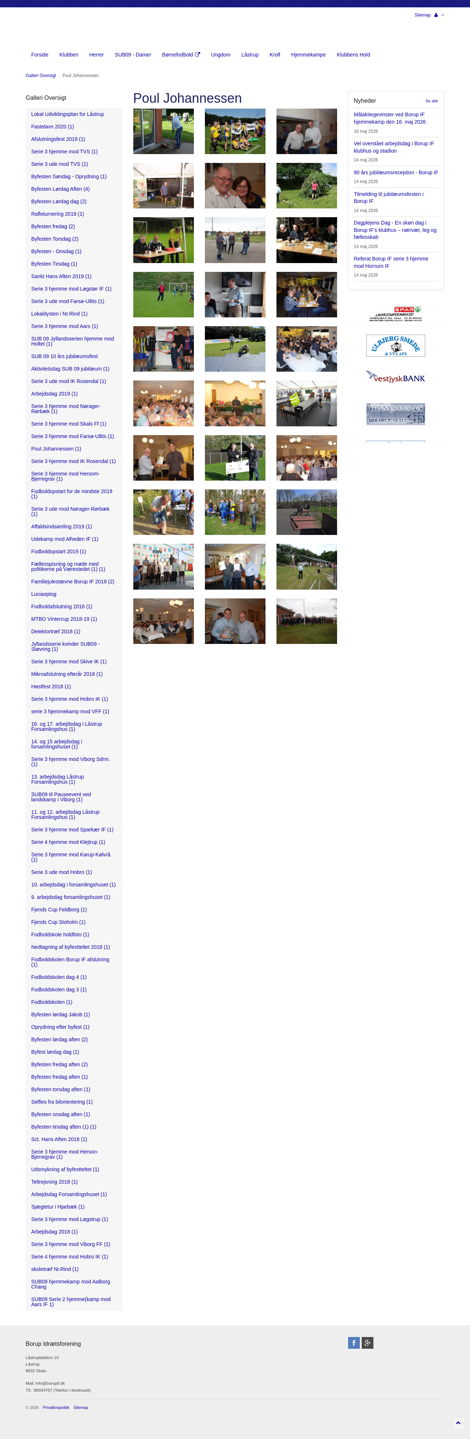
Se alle (432, 101)
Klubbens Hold (353, 55)
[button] (439, 15)
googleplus (367, 1343)
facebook (354, 1343)
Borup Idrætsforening (40, 29)
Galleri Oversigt (46, 98)
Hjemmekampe (308, 55)
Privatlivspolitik (56, 1407)
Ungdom (221, 55)
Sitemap (423, 15)
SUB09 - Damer (133, 55)
